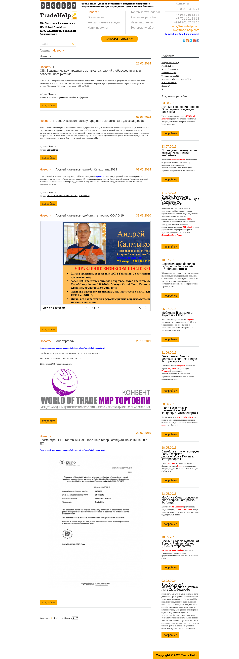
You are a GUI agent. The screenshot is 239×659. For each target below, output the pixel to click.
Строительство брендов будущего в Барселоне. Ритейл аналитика (178, 266)
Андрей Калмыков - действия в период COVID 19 (90, 215)
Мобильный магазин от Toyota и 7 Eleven (177, 314)
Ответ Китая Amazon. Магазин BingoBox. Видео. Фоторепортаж (179, 359)
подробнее (48, 105)
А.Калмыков (84, 195)
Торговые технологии (145, 12)
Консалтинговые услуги (103, 22)
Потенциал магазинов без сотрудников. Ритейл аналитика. (179, 153)
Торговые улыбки (143, 27)
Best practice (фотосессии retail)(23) (176, 79)
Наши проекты (97, 27)
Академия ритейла (144, 17)
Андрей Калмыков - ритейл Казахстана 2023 (86, 169)
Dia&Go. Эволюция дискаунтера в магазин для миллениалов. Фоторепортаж (180, 200)
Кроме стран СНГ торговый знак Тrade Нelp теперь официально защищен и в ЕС (93, 441)
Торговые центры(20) (170, 76)
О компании (95, 17)
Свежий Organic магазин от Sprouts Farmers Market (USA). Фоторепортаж (180, 543)
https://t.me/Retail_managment (182, 34)
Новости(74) (166, 86)
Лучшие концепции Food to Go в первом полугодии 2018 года (180, 109)
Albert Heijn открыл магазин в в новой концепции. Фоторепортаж (179, 410)
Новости (93, 12)
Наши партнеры (142, 22)
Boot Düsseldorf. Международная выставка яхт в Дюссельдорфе (100, 120)
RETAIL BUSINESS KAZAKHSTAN (62, 195)
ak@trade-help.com (186, 30)
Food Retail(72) (167, 66)
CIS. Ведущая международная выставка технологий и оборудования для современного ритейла (90, 72)
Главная (45, 50)
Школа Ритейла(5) (169, 82)
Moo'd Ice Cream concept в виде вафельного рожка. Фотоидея (179, 500)
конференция (82, 97)
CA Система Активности (57, 23)
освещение (51, 97)
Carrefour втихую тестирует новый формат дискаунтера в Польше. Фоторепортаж (180, 455)
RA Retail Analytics (53, 27)
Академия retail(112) (170, 62)
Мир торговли (65, 341)
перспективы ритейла (66, 97)
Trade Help (189, 655)
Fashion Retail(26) (168, 72)
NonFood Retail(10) (169, 69)
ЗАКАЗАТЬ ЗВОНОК (119, 39)
